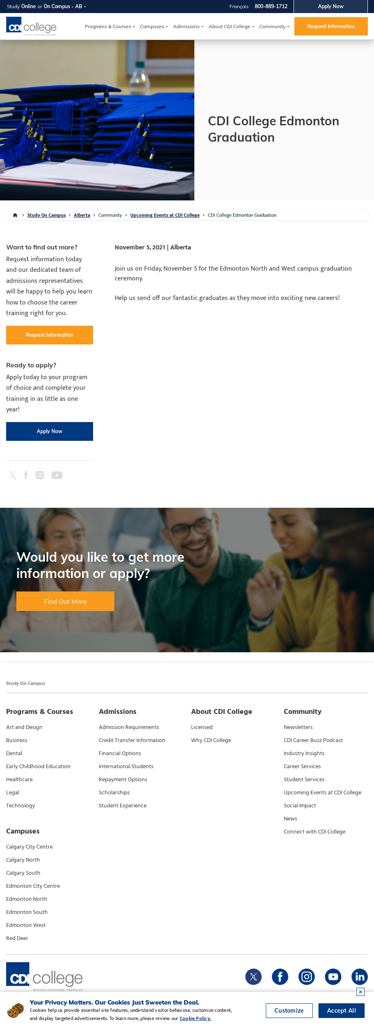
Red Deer (17, 938)
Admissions (186, 26)
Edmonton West (26, 925)
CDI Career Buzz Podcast (313, 740)
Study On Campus (46, 215)
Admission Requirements (129, 727)
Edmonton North (26, 899)
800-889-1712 (271, 6)
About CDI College (229, 26)
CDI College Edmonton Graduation (242, 215)
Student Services (304, 780)
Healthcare (19, 780)
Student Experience (123, 806)
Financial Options (120, 753)
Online (28, 6)
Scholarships (114, 793)
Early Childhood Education (38, 766)
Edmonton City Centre (33, 886)
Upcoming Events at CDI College (165, 215)
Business (16, 740)
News (290, 819)
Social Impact (300, 806)
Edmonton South (27, 912)
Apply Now (331, 6)
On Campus (57, 6)
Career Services (302, 766)
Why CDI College (211, 740)
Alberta (82, 215)
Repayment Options (123, 780)
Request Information (331, 26)
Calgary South (23, 873)
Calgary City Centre (29, 847)
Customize (289, 1010)
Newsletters (298, 727)
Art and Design (24, 727)
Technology (20, 806)
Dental (14, 753)
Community (272, 26)
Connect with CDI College (314, 832)
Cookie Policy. (195, 1018)
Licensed (202, 727)
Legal (12, 793)
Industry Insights (304, 753)
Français (239, 6)
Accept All (341, 1010)
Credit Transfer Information (132, 740)
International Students (126, 766)
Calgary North (23, 860)
